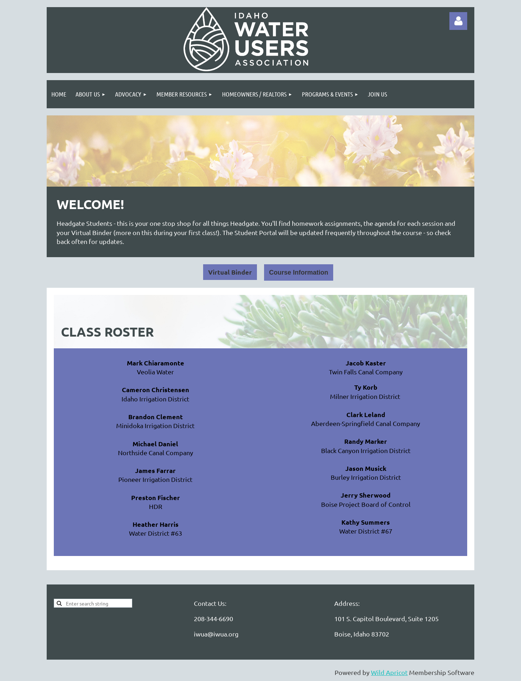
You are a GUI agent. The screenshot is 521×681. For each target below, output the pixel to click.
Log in (458, 21)
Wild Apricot (389, 672)
